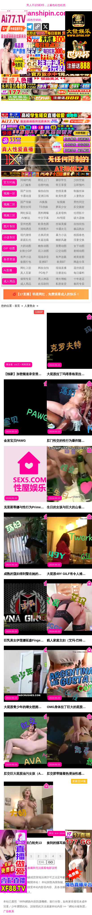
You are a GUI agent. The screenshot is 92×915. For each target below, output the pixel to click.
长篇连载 (43, 239)
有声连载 (61, 257)
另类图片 (43, 228)
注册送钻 (61, 272)
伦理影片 (79, 213)
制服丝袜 (79, 191)
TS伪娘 (43, 207)
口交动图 (61, 250)
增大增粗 (61, 278)
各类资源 (9, 259)
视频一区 (9, 193)
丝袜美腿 (61, 224)
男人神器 (43, 278)
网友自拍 (43, 268)
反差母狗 (61, 213)
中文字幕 (43, 218)
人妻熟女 (79, 196)
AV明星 (61, 218)
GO (50, 862)
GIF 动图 (9, 248)
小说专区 (9, 237)
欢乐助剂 (43, 283)
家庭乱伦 (25, 239)
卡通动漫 (25, 196)
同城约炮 (25, 180)
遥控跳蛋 (79, 268)
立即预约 (79, 185)
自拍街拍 (79, 224)
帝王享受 (61, 185)
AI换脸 (43, 202)
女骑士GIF (25, 250)
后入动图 (43, 250)
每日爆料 (79, 272)
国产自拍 (25, 191)
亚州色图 (25, 224)
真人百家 (25, 272)
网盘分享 (79, 261)
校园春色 (79, 235)
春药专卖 (79, 283)
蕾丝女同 (25, 207)
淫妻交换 (79, 239)
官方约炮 (9, 182)
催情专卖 (25, 278)
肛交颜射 (79, 207)
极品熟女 (79, 228)
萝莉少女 (61, 207)
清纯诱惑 (25, 228)
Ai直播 (8, 270)
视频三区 (9, 215)
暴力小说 (61, 235)
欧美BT (61, 261)
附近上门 (43, 180)
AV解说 (25, 218)
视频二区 (9, 204)
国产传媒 (25, 202)
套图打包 (25, 261)
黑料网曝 (43, 213)
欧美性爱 (61, 196)
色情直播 (61, 191)
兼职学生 (61, 180)
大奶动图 (25, 246)
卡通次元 (61, 228)
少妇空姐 (79, 180)
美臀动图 (61, 246)
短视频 (61, 202)
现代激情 (25, 235)
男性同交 (79, 202)
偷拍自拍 (43, 191)
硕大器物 (79, 218)
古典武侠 (43, 235)
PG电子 (43, 272)
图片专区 (9, 226)
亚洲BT (43, 261)
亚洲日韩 (43, 196)
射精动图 (79, 250)
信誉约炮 (43, 185)
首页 (17, 305)
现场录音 (43, 257)
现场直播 (61, 268)
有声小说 (25, 257)
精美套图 (79, 257)
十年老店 (79, 278)
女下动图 (79, 246)
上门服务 (25, 185)
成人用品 (9, 281)
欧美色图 (43, 224)
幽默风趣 (61, 239)
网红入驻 (25, 268)
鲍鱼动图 (43, 246)
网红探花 (25, 213)
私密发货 (61, 283)
